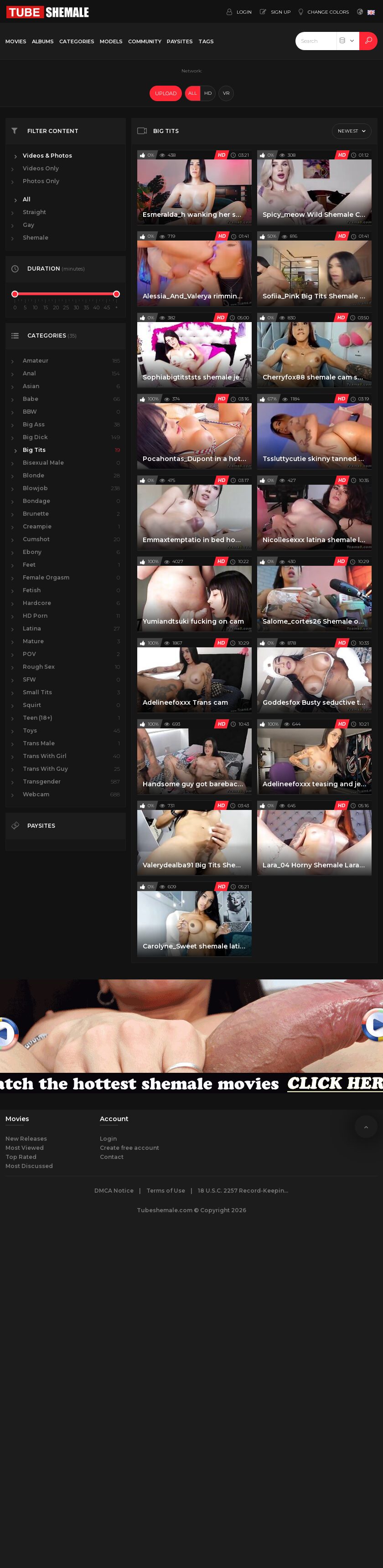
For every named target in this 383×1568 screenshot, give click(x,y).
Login (108, 1138)
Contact (112, 1156)
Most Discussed (29, 1166)
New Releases (26, 1138)
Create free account (129, 1147)
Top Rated (20, 1156)
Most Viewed (24, 1147)
